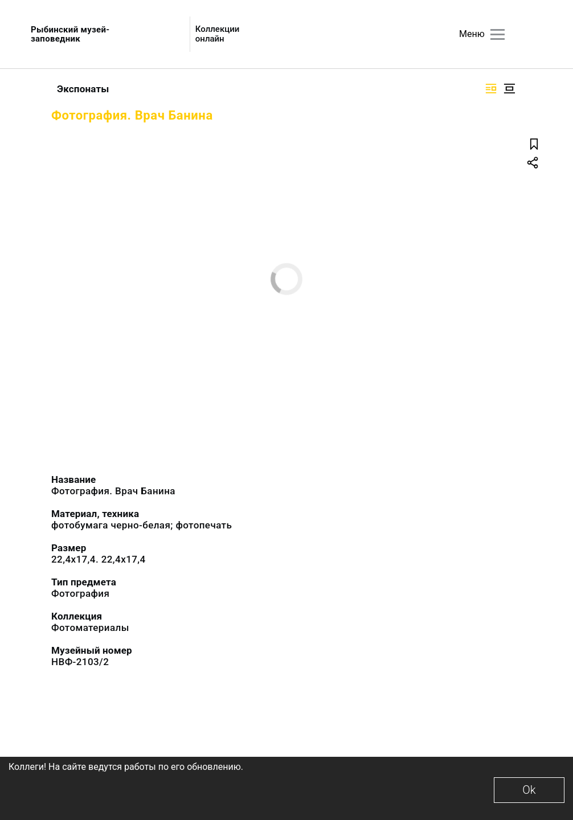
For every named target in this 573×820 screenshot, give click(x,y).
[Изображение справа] (491, 88)
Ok (528, 790)
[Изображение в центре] (509, 88)
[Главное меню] (497, 34)
